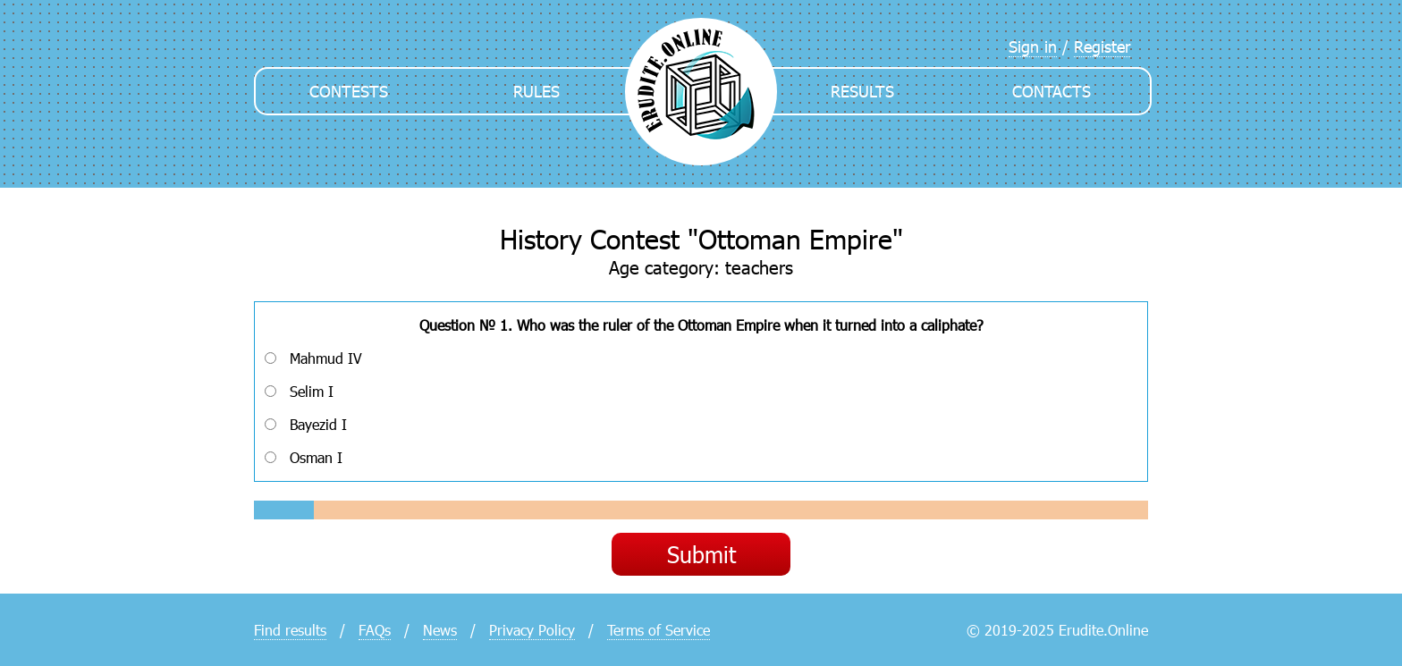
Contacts (1051, 90)
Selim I (299, 391)
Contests (348, 90)
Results (862, 90)
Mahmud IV (313, 358)
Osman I (303, 457)
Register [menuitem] (1102, 46)
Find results (290, 629)
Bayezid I (306, 424)
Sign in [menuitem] (1033, 46)
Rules (536, 90)
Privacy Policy (532, 629)
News (440, 629)
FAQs (375, 629)
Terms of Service (658, 629)
